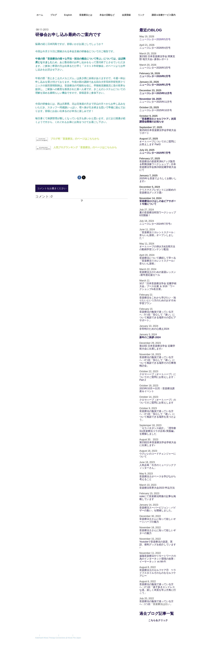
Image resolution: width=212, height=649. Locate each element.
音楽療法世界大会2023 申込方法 (157, 487)
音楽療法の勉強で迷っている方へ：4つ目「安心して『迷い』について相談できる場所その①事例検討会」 (157, 361)
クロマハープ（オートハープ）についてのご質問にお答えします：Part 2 (157, 377)
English (68, 15)
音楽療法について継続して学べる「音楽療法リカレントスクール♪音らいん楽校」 (157, 261)
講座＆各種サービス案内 (163, 15)
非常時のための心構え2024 (154, 328)
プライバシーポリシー (49, 635)
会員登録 (126, 15)
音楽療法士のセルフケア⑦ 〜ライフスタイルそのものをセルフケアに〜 (157, 573)
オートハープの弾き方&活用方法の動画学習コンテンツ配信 (157, 248)
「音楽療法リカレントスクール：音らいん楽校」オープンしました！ (157, 235)
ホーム (40, 15)
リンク (141, 15)
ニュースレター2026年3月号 (154, 67)
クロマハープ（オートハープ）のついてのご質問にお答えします (157, 401)
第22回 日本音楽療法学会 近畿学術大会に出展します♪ (157, 347)
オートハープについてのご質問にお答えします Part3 (157, 143)
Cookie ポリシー (65, 635)
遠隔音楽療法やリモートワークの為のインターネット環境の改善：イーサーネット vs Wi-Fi (157, 559)
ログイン (173, 640)
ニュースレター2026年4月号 (154, 47)
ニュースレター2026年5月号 (154, 39)
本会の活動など (107, 15)
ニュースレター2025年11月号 (155, 101)
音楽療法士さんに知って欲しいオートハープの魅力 (157, 520)
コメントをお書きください (51, 188)
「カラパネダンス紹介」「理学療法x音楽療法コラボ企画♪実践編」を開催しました (157, 431)
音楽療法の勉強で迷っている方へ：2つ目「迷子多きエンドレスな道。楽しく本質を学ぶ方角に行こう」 (157, 588)
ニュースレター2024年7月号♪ (155, 223)
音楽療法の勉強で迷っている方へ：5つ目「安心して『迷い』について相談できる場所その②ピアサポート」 (157, 316)
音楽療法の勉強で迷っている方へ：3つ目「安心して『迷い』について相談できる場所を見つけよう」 (157, 415)
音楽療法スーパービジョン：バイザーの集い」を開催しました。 (157, 509)
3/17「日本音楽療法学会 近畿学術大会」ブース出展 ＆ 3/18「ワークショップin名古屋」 (157, 286)
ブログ (53, 15)
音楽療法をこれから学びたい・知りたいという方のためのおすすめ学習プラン (157, 300)
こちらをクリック (158, 620)
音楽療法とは (85, 15)
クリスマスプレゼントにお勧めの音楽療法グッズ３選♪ (157, 191)
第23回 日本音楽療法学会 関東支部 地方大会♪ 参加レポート (157, 58)
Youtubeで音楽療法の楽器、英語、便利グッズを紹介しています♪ (157, 544)
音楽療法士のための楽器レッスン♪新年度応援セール (157, 273)
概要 (37, 635)
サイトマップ (79, 635)
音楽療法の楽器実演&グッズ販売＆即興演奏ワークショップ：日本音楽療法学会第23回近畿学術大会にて (157, 165)
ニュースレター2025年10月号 (155, 110)
